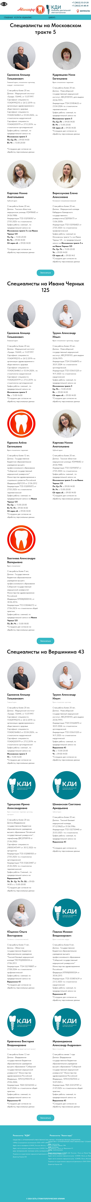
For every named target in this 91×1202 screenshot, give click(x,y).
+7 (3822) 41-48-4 (80, 6)
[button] (45, 273)
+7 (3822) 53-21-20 (80, 2)
